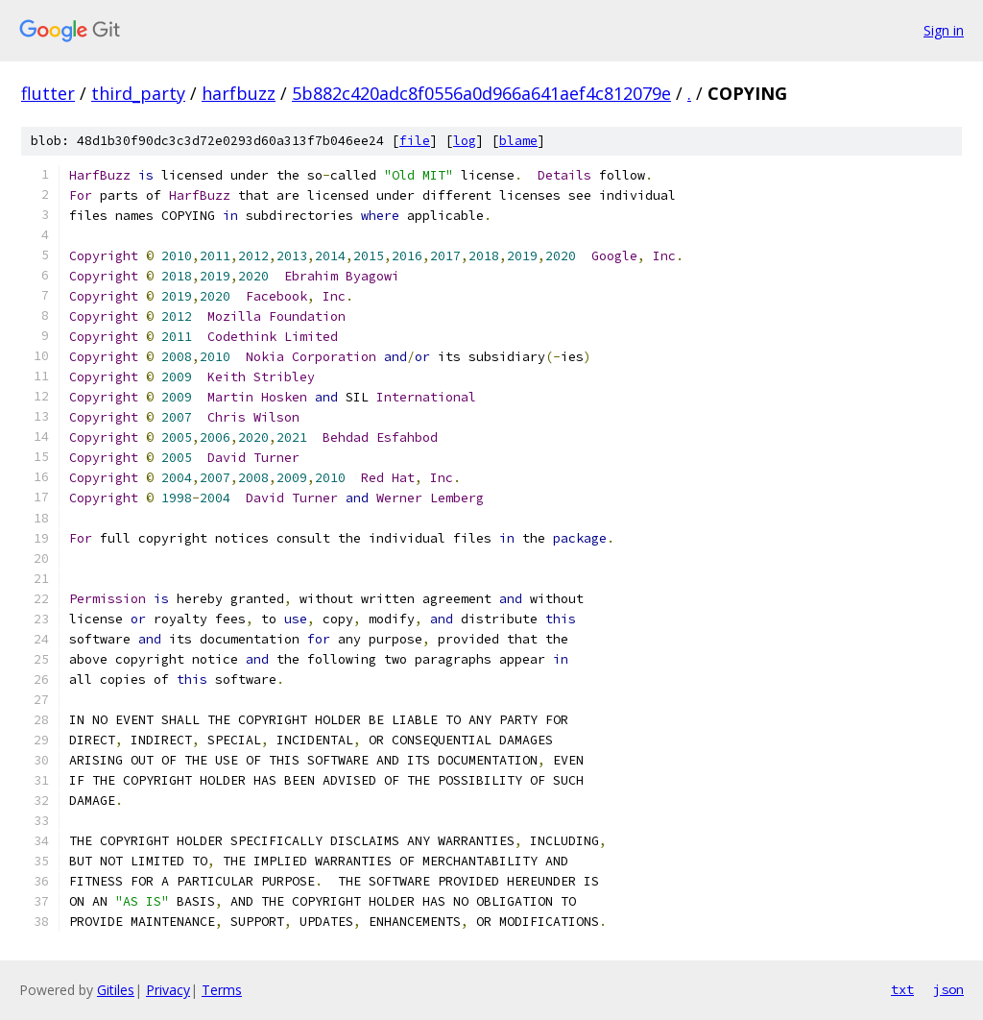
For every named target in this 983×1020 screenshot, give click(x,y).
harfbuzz (239, 93)
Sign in (943, 30)
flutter (48, 93)
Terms (222, 990)
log (464, 141)
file (414, 141)
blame (518, 141)
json (948, 989)
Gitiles (115, 990)
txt (902, 989)
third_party (138, 93)
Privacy (168, 990)
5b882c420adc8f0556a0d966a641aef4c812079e (481, 93)
